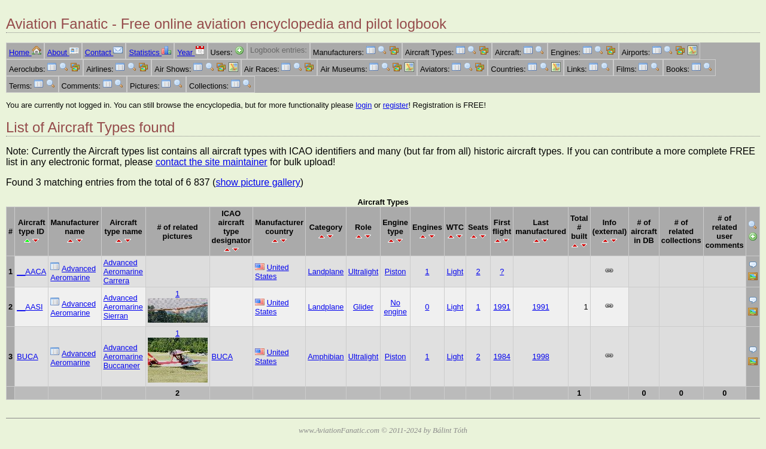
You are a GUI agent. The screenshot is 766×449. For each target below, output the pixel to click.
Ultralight (363, 271)
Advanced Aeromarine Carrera (123, 271)
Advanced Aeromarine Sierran (123, 306)
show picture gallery (257, 182)
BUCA (27, 356)
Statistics (150, 52)
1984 (501, 356)
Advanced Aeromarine (73, 273)
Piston (395, 271)
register (396, 105)
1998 (540, 356)
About (63, 52)
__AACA (31, 271)
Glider (363, 306)
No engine (395, 307)
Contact (104, 52)
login (363, 105)
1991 (501, 306)
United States (272, 272)
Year (190, 52)
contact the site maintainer (212, 162)
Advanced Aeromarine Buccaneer (123, 356)
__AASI (29, 306)
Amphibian (326, 356)
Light (454, 271)
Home (25, 52)
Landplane (326, 271)
